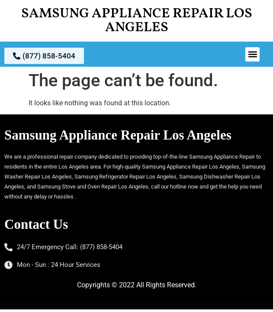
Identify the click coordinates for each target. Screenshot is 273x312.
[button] (252, 54)
